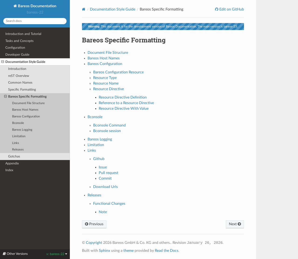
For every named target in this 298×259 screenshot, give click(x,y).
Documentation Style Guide (23, 62)
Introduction (17, 69)
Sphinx (104, 250)
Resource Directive (108, 89)
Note (103, 212)
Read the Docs (166, 250)
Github (99, 159)
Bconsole (18, 123)
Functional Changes (109, 203)
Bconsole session (107, 131)
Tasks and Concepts (19, 41)
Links (15, 143)
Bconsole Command (109, 125)
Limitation (18, 136)
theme (128, 250)
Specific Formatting (22, 89)
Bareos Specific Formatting (25, 97)
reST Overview (18, 76)
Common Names (20, 82)
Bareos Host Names (25, 109)
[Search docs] (35, 21)
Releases (18, 149)
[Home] (83, 9)
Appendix (12, 163)
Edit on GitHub (231, 9)
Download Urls (105, 187)
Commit (105, 178)
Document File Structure (28, 103)
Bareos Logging (22, 129)
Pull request (108, 173)
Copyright (94, 243)
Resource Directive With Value (124, 108)
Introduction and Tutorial (23, 34)
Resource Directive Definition (123, 97)
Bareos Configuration (26, 116)
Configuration (15, 47)
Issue (103, 167)
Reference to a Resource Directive (126, 103)
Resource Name (106, 83)
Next (235, 224)
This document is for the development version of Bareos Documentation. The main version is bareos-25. (163, 26)
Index (9, 170)
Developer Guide (17, 54)
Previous (94, 224)
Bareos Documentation (36, 6)
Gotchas (14, 156)
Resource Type (105, 78)
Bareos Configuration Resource (118, 72)
